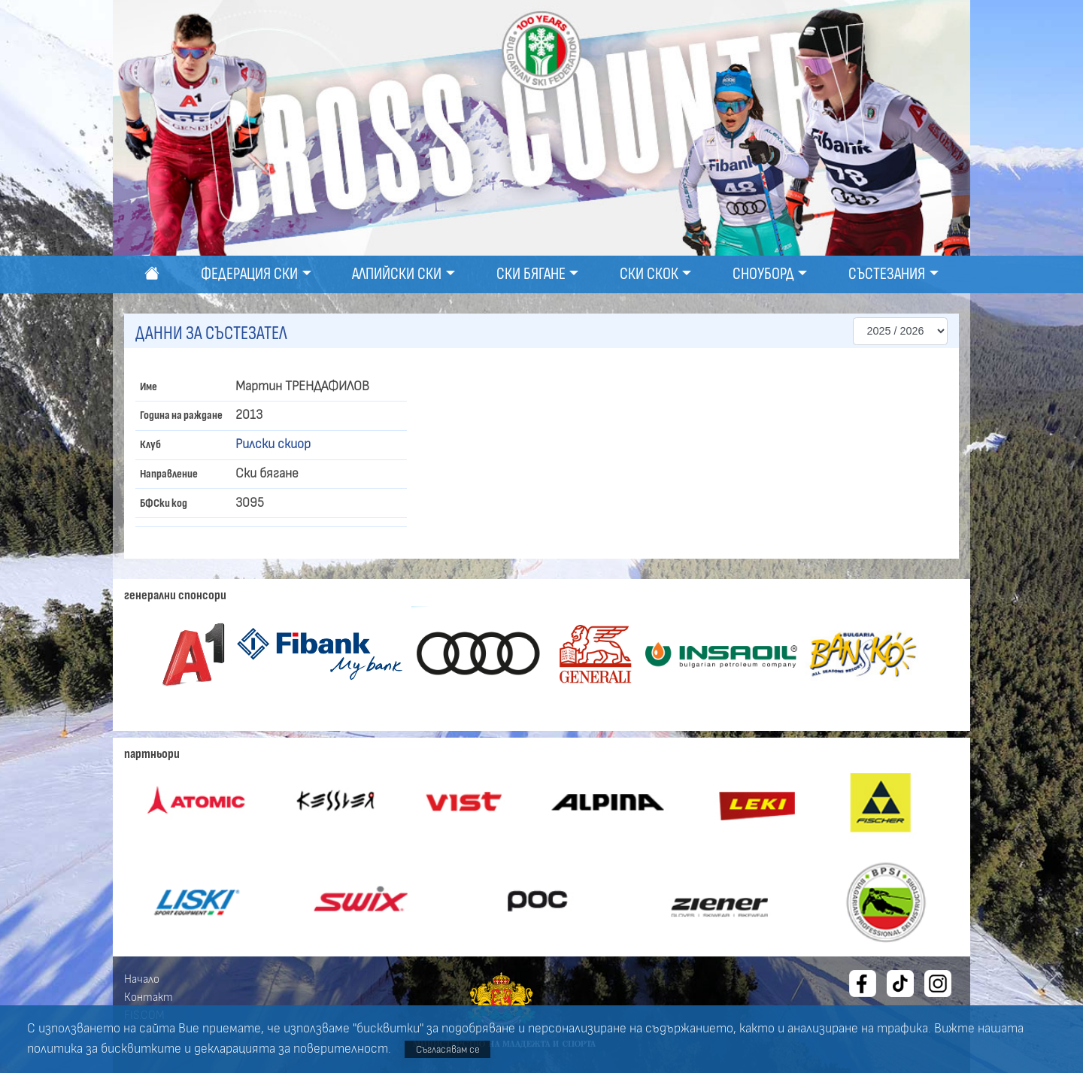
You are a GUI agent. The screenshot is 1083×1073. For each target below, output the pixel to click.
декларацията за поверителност (291, 1049)
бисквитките (141, 1049)
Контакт (148, 997)
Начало (141, 979)
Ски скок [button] (649, 274)
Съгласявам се (448, 1049)
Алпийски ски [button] (396, 274)
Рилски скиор (273, 444)
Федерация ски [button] (249, 274)
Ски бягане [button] (531, 274)
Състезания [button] (886, 274)
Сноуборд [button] (763, 274)
